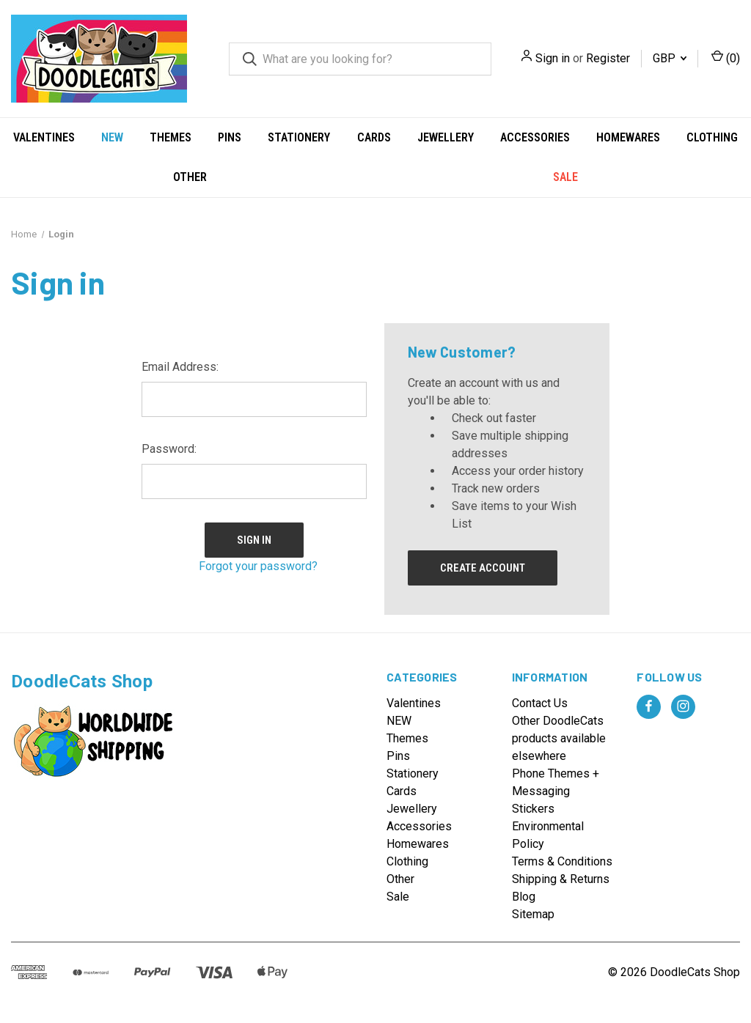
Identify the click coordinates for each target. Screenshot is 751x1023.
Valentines (44, 137)
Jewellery (445, 137)
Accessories (535, 137)
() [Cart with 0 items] (725, 57)
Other (190, 177)
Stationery (299, 137)
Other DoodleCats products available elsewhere (559, 738)
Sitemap (533, 914)
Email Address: (180, 367)
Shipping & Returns (560, 879)
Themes (170, 137)
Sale (565, 177)
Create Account (482, 568)
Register (608, 58)
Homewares (628, 137)
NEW (112, 137)
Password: (169, 449)
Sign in (552, 58)
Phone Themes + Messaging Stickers (555, 791)
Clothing (712, 137)
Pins (229, 137)
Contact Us (540, 703)
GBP (669, 58)
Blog (523, 897)
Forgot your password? (258, 566)
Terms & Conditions (562, 861)
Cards (374, 137)
